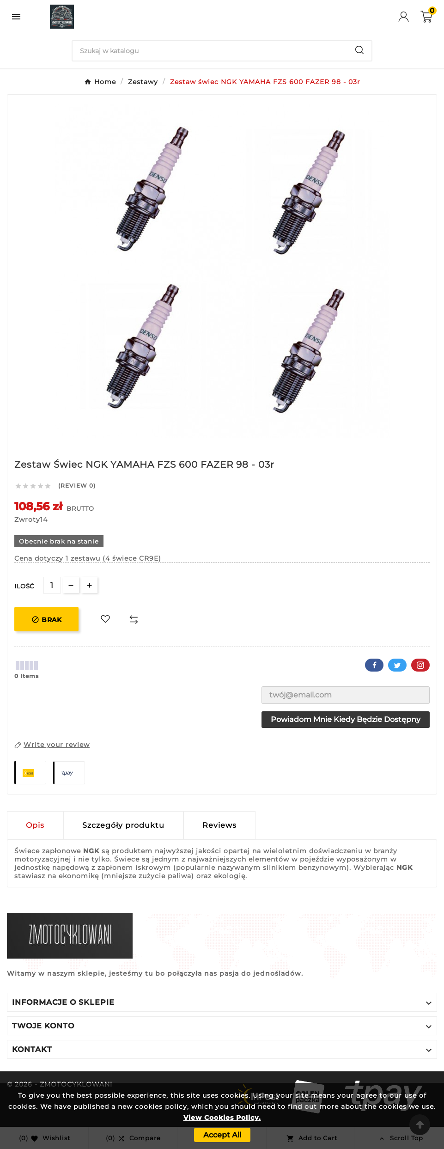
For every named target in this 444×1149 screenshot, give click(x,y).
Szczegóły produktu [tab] (123, 825)
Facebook (374, 665)
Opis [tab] (35, 825)
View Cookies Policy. (222, 1117)
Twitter (397, 665)
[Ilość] (52, 585)
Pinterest (420, 665)
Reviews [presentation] (219, 825)
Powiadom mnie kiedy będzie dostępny (345, 719)
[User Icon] (409, 17)
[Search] (210, 51)
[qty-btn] (89, 585)
